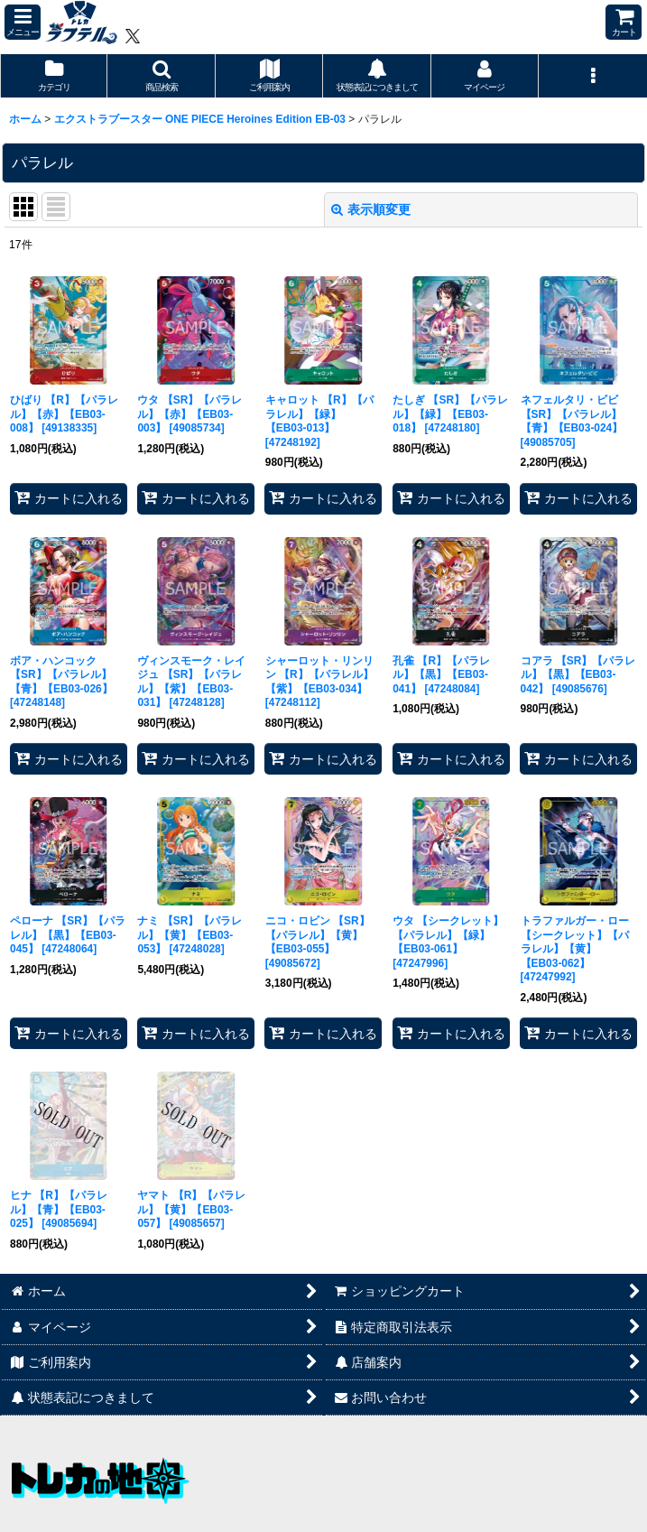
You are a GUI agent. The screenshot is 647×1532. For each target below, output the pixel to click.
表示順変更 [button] (371, 209)
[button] (23, 22)
